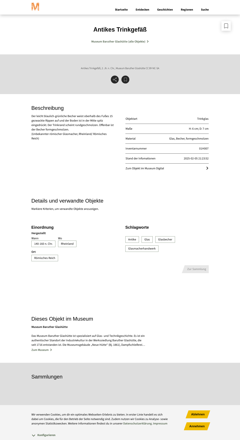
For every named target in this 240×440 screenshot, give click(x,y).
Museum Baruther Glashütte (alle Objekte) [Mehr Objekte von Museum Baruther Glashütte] (118, 42)
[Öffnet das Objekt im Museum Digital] (207, 168)
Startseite (121, 10)
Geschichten (165, 10)
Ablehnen (198, 414)
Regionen (187, 10)
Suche (205, 10)
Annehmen (197, 426)
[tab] (120, 435)
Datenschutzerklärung (137, 423)
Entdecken (142, 10)
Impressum (160, 423)
